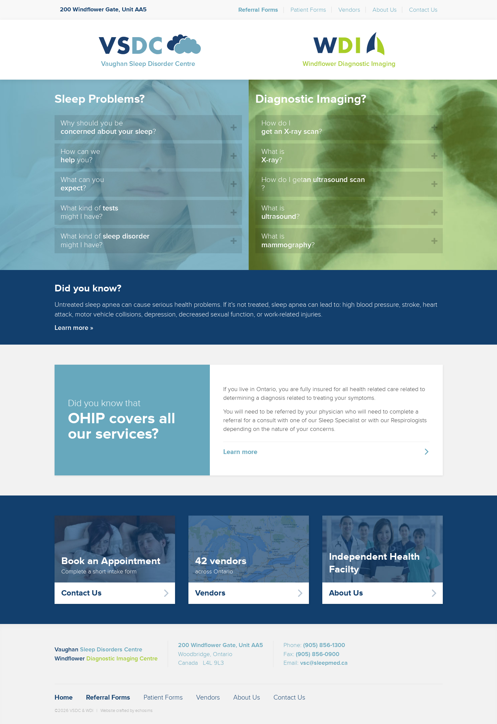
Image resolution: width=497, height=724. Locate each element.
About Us (384, 10)
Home (64, 697)
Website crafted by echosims (126, 710)
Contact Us (423, 10)
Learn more (240, 451)
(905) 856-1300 (324, 645)
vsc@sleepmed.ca (324, 662)
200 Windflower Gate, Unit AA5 (103, 10)
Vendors (349, 10)
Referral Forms (258, 10)
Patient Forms (308, 10)
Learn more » (74, 328)
